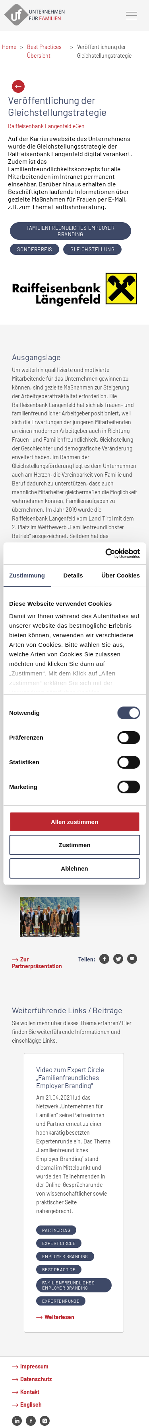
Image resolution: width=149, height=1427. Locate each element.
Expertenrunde (60, 1301)
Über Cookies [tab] (120, 575)
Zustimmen (74, 845)
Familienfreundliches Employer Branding (71, 231)
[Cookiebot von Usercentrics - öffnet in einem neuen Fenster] (106, 553)
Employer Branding (65, 1256)
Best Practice (58, 1269)
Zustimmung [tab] (27, 575)
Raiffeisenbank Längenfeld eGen (46, 126)
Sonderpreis (34, 249)
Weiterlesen (59, 1316)
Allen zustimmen (74, 821)
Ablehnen (74, 868)
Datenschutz (36, 1379)
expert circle (58, 1243)
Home (9, 46)
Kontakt (29, 1391)
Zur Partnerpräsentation (37, 962)
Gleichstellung (92, 249)
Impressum (34, 1366)
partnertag (56, 1230)
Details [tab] (73, 575)
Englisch (31, 1404)
